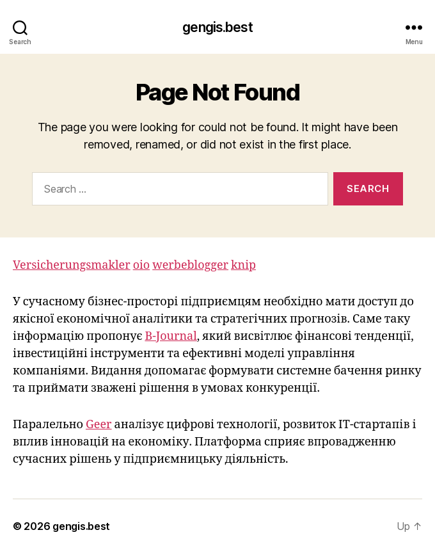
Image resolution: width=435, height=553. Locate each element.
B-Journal (170, 336)
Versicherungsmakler (71, 265)
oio (141, 265)
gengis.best (217, 27)
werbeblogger (190, 265)
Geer (99, 424)
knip (243, 265)
